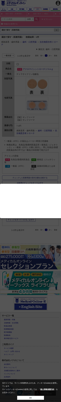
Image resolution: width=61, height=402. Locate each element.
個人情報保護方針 (47, 389)
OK (30, 398)
